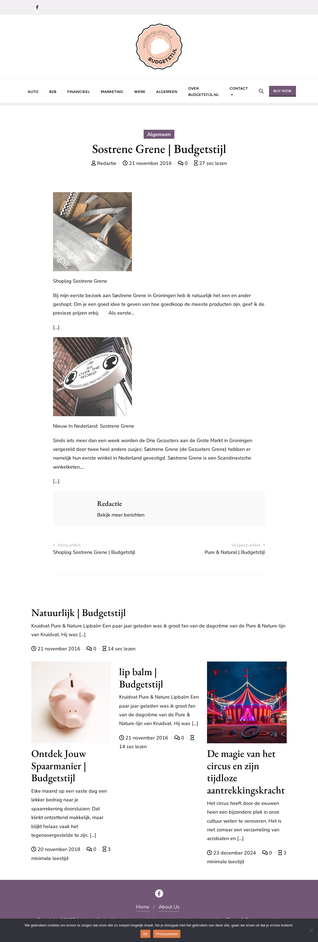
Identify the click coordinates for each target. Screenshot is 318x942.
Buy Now (282, 91)
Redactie (104, 163)
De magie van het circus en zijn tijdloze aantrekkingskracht (246, 771)
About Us (169, 907)
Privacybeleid (167, 934)
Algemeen (159, 134)
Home (142, 907)
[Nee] (311, 930)
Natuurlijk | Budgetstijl (78, 612)
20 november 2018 (56, 849)
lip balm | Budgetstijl (141, 677)
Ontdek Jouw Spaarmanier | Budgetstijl (58, 765)
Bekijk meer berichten (120, 515)
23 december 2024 (232, 853)
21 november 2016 (148, 163)
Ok (145, 934)
